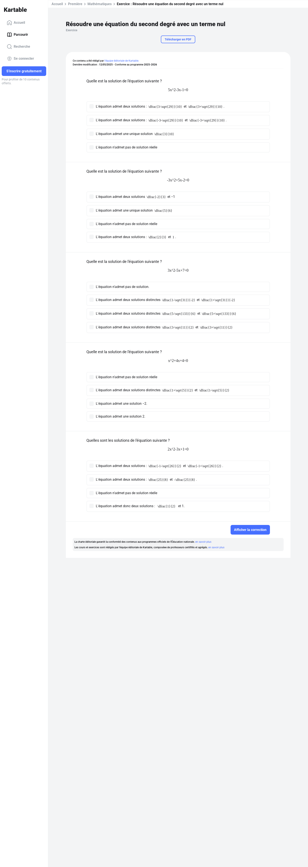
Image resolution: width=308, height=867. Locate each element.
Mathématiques (99, 4)
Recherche (18, 46)
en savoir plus (203, 541)
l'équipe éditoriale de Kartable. (121, 60)
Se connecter (20, 58)
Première (75, 4)
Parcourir (17, 34)
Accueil (16, 22)
